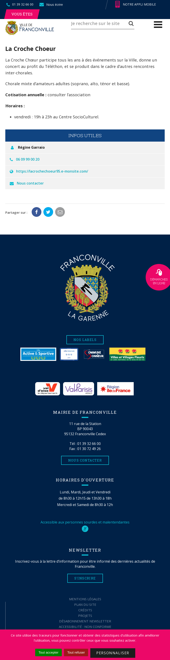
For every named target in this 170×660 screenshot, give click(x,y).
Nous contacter (30, 183)
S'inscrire (85, 578)
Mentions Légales (85, 599)
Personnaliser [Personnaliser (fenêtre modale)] (112, 652)
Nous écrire (51, 4)
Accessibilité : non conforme (85, 626)
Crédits (85, 610)
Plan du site (85, 604)
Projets (85, 615)
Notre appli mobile (135, 4)
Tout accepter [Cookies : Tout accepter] (48, 652)
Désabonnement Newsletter (85, 621)
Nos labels (85, 340)
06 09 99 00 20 (27, 159)
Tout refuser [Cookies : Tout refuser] (76, 652)
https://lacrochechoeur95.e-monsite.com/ (52, 171)
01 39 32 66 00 (89, 443)
